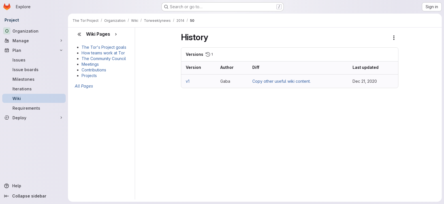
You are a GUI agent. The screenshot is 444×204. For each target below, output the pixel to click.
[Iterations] (34, 88)
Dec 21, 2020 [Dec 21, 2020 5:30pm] (365, 81)
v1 (187, 81)
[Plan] (34, 50)
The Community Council (104, 58)
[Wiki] (34, 98)
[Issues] (34, 59)
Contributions (94, 69)
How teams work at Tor (103, 52)
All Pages (84, 86)
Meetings (90, 64)
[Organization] (34, 30)
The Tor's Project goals (104, 47)
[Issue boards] (34, 69)
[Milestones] (34, 79)
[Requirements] (34, 107)
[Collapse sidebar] (34, 196)
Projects (89, 75)
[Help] (34, 185)
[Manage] (34, 40)
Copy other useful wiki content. (281, 81)
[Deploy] (34, 117)
